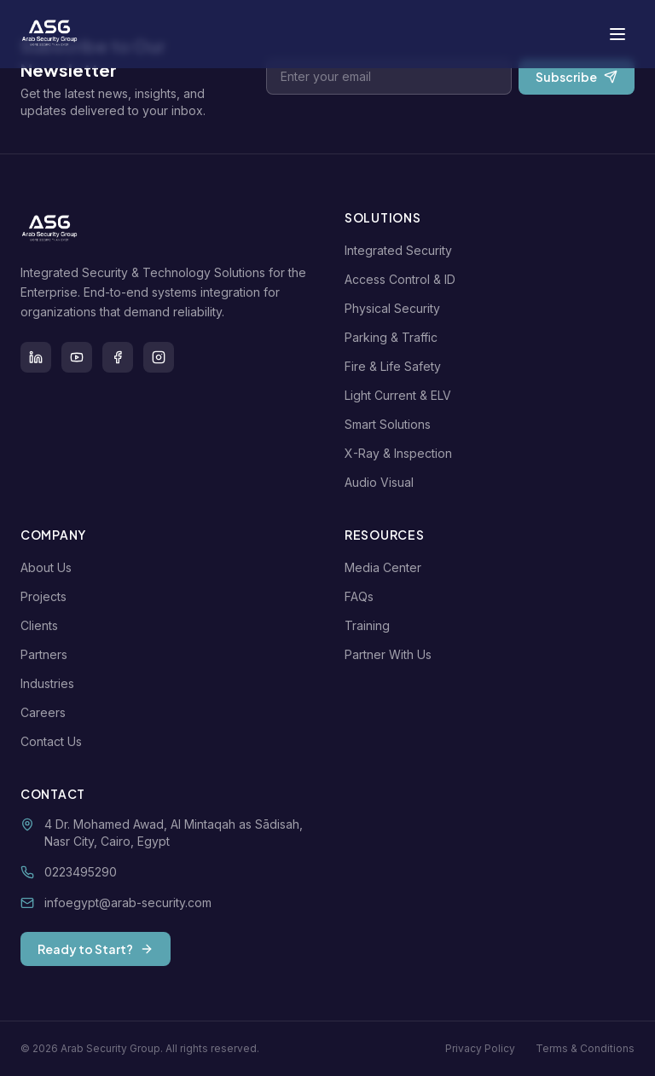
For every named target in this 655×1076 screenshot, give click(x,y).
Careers (46, 712)
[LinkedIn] (35, 357)
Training (371, 625)
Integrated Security (402, 250)
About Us (49, 567)
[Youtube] (76, 357)
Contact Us (54, 741)
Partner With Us (391, 654)
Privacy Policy (480, 1048)
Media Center (386, 567)
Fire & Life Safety (396, 366)
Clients (42, 625)
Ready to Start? (96, 949)
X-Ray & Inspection (402, 453)
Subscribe (576, 76)
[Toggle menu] (617, 34)
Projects (46, 596)
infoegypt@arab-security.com (128, 902)
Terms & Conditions (585, 1048)
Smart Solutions (391, 424)
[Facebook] (117, 357)
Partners (47, 654)
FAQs (362, 596)
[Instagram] (158, 357)
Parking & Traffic (394, 337)
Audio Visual (382, 482)
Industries (50, 683)
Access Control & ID (403, 279)
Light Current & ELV (401, 395)
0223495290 (80, 872)
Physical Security (396, 308)
